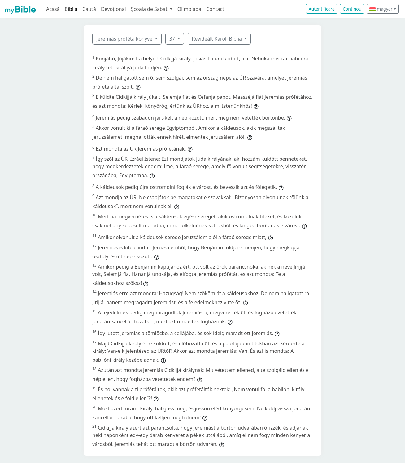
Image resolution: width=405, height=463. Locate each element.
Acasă (53, 9)
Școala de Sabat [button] (150, 9)
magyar (380, 9)
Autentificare (322, 9)
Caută (89, 9)
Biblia (71, 9)
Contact (215, 9)
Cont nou (352, 9)
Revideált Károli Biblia (217, 38)
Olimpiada (189, 9)
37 (172, 38)
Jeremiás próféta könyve (125, 38)
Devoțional (113, 9)
